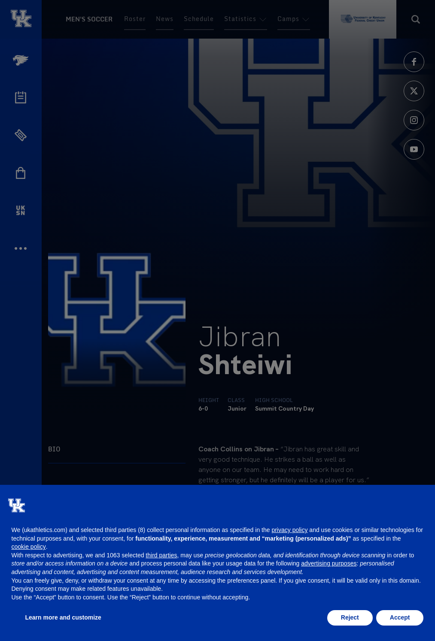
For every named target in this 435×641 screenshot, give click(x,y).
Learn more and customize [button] (63, 617)
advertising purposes (328, 563)
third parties (161, 555)
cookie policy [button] (29, 546)
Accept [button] (400, 617)
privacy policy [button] (289, 529)
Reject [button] (350, 617)
